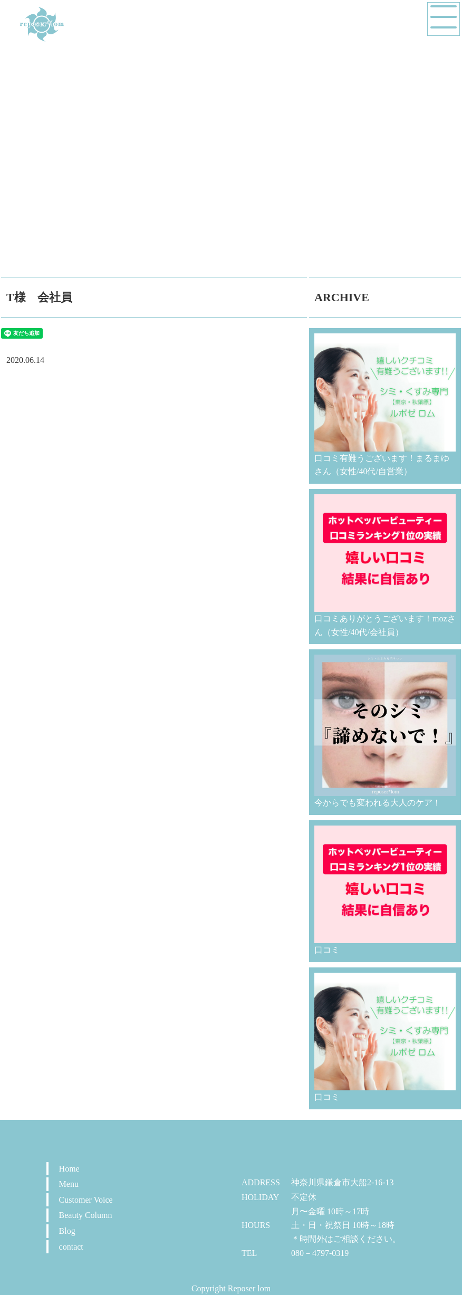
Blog (67, 1230)
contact (71, 1246)
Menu (69, 1183)
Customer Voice (86, 1199)
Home (69, 1168)
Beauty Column (85, 1215)
